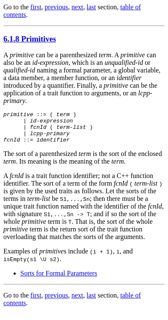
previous (56, 7)
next (77, 7)
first (36, 7)
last (91, 7)
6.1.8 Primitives (29, 38)
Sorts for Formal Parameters (58, 279)
